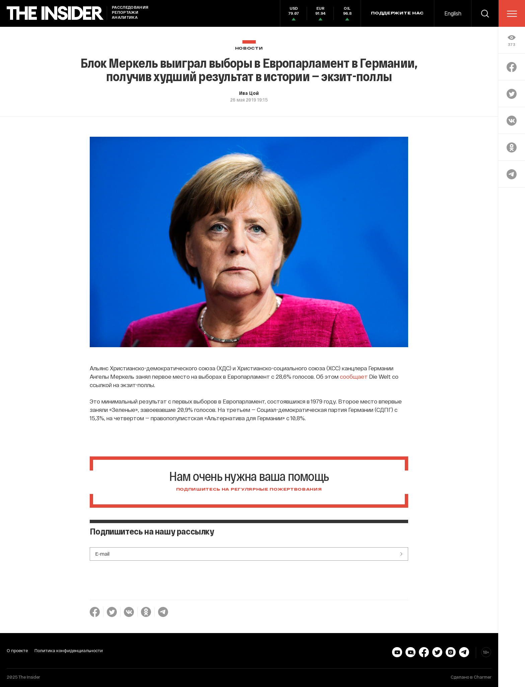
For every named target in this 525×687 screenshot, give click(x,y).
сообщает (354, 376)
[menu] (512, 14)
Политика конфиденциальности (68, 650)
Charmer (483, 677)
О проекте (17, 650)
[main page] (55, 13)
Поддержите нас (397, 13)
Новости (249, 48)
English (452, 13)
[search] (484, 13)
